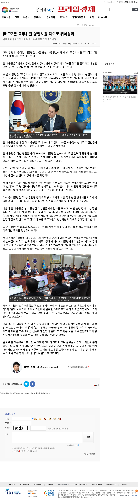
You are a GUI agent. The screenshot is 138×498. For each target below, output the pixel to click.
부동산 (26, 17)
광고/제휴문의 (24, 484)
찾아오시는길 (38, 484)
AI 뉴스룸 (102, 17)
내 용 (7, 434)
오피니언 (63, 17)
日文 (105, 2)
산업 (17, 17)
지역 (92, 17)
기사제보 (118, 2)
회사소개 (12, 484)
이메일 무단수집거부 (80, 484)
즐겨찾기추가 (5, 2)
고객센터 (124, 484)
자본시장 (6, 17)
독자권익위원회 (111, 484)
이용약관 (50, 484)
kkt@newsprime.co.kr (48, 367)
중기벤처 (38, 17)
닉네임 (7, 419)
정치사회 (50, 17)
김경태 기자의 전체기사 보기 (78, 367)
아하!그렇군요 (78, 17)
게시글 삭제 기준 (89, 454)
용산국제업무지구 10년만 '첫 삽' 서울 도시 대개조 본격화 (119, 98)
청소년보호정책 (97, 484)
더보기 (135, 73)
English (111, 2)
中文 (100, 2)
